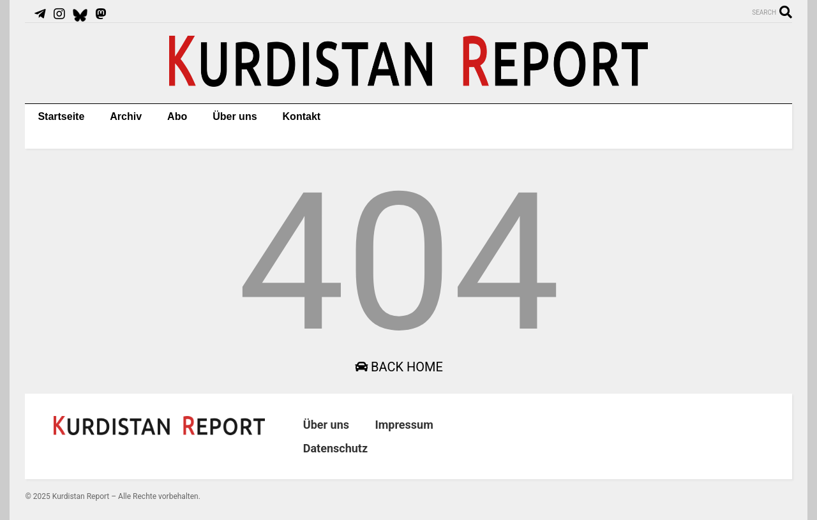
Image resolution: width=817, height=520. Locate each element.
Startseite (61, 116)
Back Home (399, 367)
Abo (177, 116)
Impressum (404, 424)
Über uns (235, 116)
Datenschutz (335, 448)
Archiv (126, 116)
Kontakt (302, 116)
